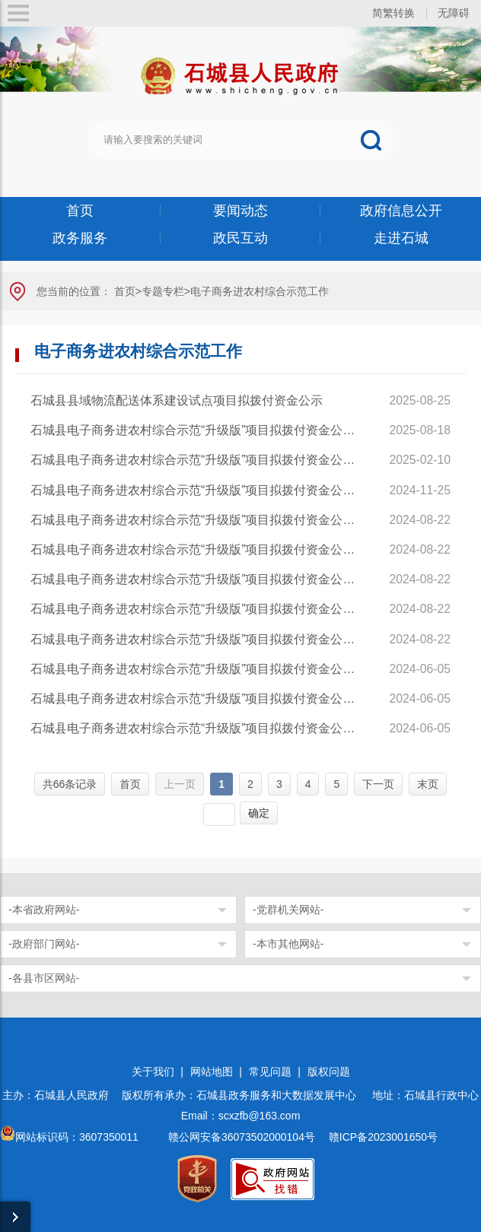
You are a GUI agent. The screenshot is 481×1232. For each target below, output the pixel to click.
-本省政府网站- (43, 909)
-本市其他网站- (288, 944)
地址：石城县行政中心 (425, 1095)
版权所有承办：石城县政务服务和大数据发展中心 (244, 1095)
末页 (427, 784)
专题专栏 (163, 291)
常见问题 (270, 1071)
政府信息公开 (401, 210)
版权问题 (328, 1071)
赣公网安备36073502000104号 (241, 1137)
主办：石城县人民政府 (60, 1095)
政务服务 (80, 238)
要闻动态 (240, 210)
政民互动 (240, 238)
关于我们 (153, 1071)
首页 (80, 210)
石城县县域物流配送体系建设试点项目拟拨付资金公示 (179, 400)
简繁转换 (393, 13)
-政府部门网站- (43, 944)
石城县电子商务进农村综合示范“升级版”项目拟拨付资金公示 (195, 430)
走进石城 (401, 238)
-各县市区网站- (43, 978)
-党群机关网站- (288, 909)
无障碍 (454, 13)
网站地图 (211, 1071)
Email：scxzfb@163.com (241, 1116)
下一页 (378, 784)
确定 (258, 813)
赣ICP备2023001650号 (385, 1137)
